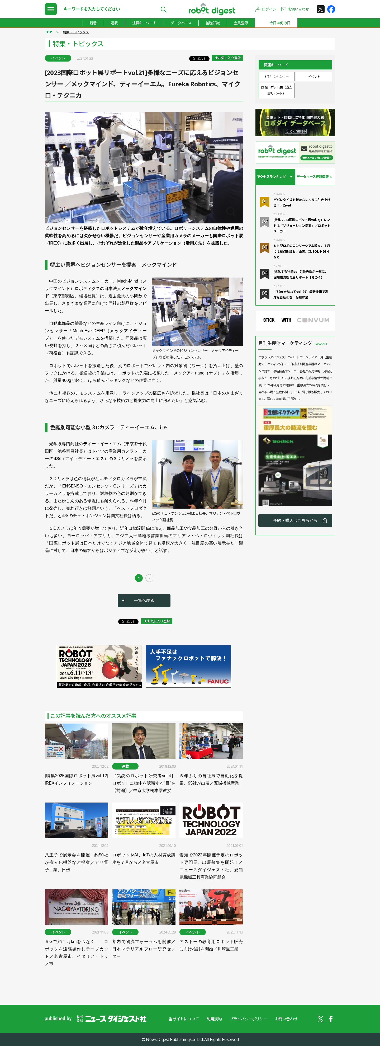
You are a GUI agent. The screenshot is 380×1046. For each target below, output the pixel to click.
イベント (314, 76)
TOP (48, 32)
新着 (93, 22)
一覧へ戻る (144, 600)
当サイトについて (184, 1018)
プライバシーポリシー (248, 1018)
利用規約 (214, 1018)
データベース (181, 22)
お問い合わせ (298, 9)
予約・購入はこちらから (295, 520)
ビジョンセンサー (276, 76)
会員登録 (241, 22)
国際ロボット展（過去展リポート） (276, 90)
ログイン (269, 9)
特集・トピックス (76, 32)
